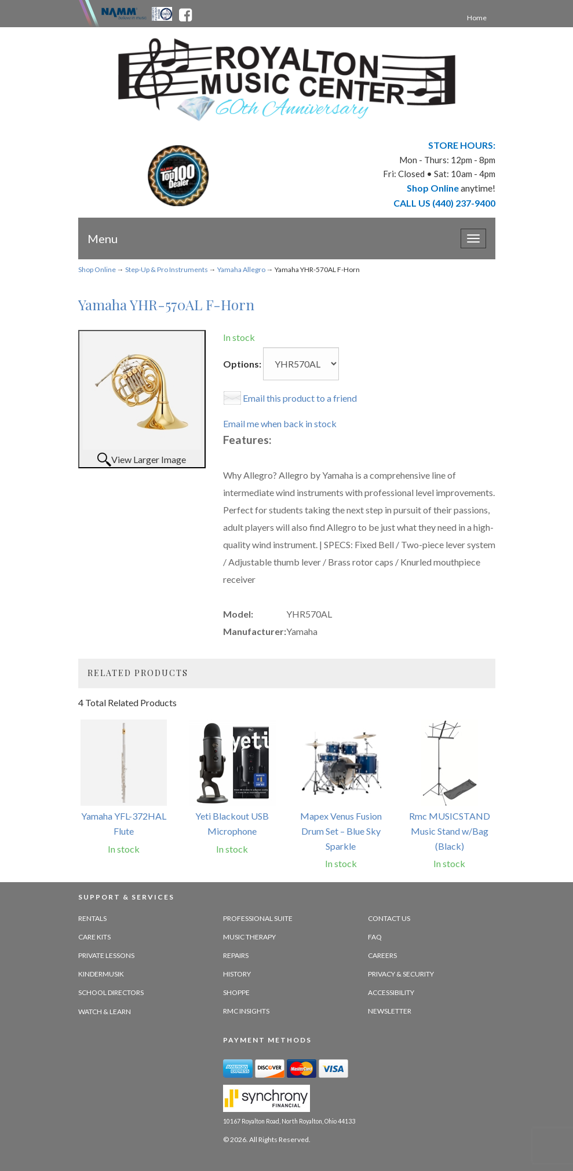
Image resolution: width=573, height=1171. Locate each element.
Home (477, 17)
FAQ (375, 937)
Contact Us (389, 918)
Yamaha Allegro (241, 269)
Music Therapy (249, 937)
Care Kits (94, 937)
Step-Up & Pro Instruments (166, 269)
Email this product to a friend (300, 397)
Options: (242, 363)
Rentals (92, 918)
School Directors (111, 992)
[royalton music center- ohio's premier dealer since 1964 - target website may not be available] (286, 79)
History (237, 974)
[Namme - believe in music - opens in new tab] (124, 12)
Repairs (236, 955)
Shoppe (236, 992)
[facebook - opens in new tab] (185, 12)
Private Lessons (106, 955)
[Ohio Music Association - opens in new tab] (163, 12)
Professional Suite (258, 918)
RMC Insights (246, 1011)
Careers (382, 955)
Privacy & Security (401, 974)
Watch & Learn (104, 1011)
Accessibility (391, 992)
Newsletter (389, 1011)
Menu (102, 238)
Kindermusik (101, 974)
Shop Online (97, 269)
